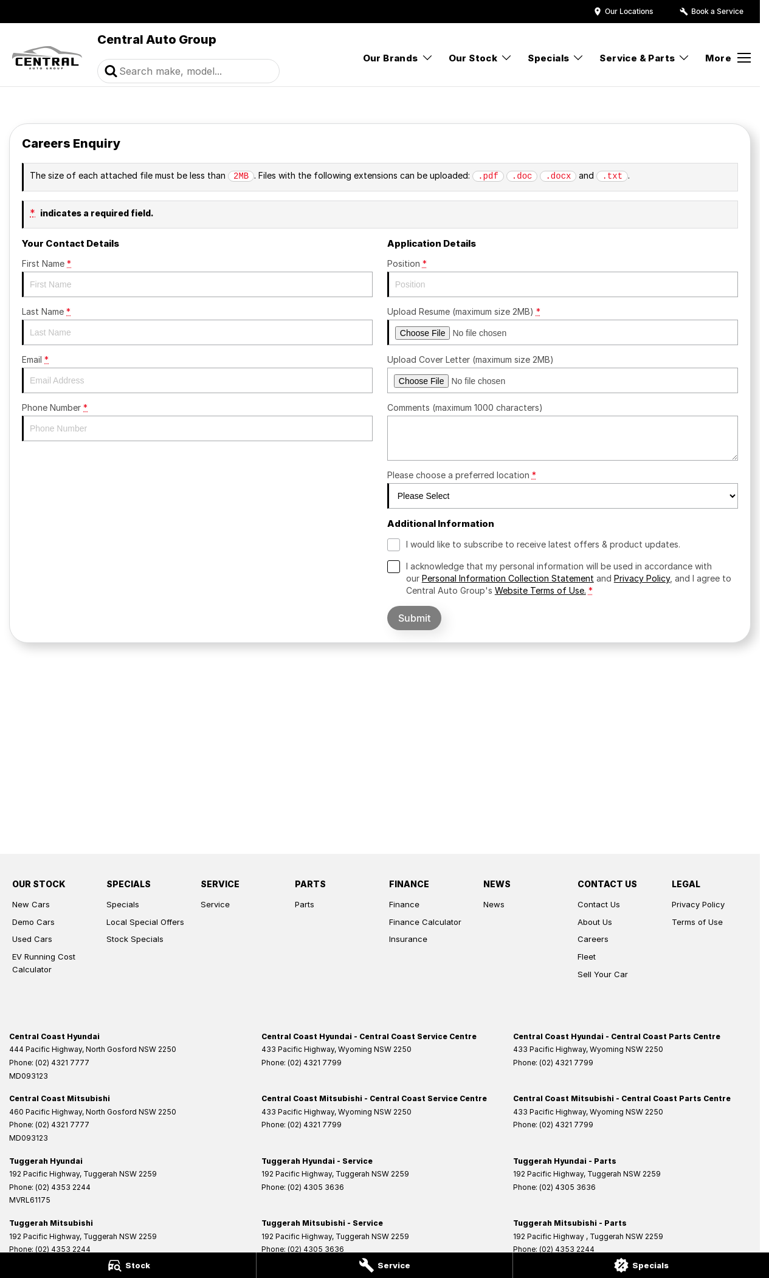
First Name (197, 277)
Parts (304, 904)
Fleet (587, 956)
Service (215, 904)
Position (562, 277)
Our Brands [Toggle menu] (398, 58)
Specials (122, 904)
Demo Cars (33, 922)
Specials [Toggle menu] (556, 58)
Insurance (408, 939)
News (494, 904)
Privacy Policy (698, 904)
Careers (593, 939)
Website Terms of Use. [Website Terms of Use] (540, 590)
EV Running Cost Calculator (43, 963)
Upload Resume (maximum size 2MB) (562, 325)
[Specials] (641, 1265)
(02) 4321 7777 (62, 1062)
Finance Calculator (425, 922)
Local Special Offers (145, 922)
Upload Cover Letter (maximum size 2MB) (562, 373)
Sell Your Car (603, 974)
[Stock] (128, 1265)
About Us (595, 922)
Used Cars (32, 939)
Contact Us (599, 904)
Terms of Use (697, 922)
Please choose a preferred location (562, 489)
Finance (404, 904)
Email (197, 373)
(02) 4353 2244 (63, 1187)
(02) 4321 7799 (315, 1062)
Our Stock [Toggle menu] (481, 58)
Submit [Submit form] (414, 618)
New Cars (31, 904)
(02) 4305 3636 (316, 1187)
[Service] (384, 1265)
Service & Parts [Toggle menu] (644, 58)
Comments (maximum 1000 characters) (562, 431)
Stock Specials (135, 939)
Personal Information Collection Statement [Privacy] (508, 578)
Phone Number (197, 421)
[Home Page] (47, 58)
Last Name (197, 325)
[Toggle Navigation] (728, 58)
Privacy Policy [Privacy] (642, 578)
